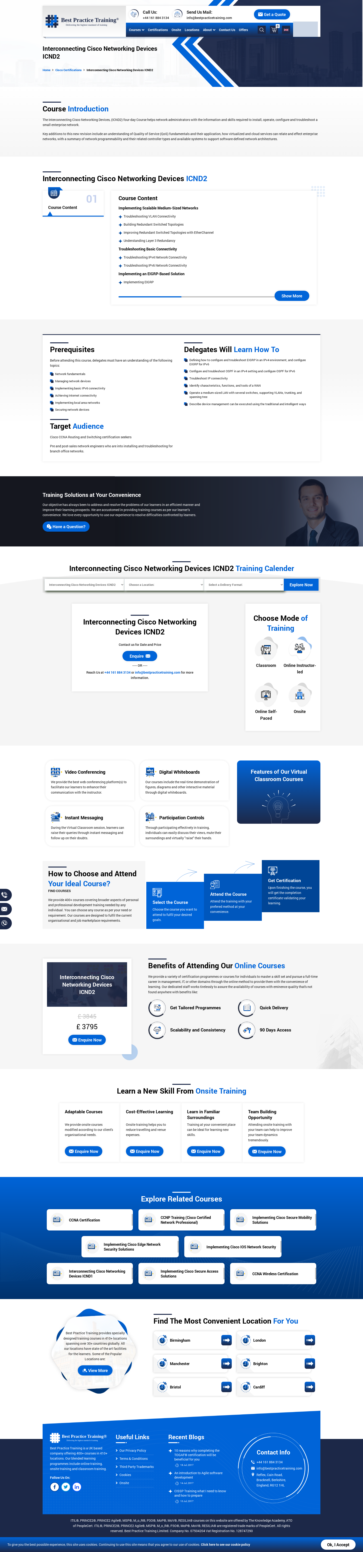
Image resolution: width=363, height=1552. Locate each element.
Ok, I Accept (338, 1544)
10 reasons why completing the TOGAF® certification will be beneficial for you (196, 1454)
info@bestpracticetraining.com (208, 18)
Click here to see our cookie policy (225, 1544)
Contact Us (226, 30)
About (208, 30)
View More (95, 1370)
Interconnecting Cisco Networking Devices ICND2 (120, 70)
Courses (135, 30)
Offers (242, 30)
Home (46, 70)
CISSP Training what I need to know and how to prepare (200, 1493)
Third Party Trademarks (135, 1466)
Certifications (157, 30)
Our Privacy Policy (131, 1450)
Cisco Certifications (68, 70)
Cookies (123, 1475)
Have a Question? (66, 526)
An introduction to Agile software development (198, 1475)
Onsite (175, 30)
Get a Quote (299, 14)
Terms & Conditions (132, 1458)
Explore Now (301, 584)
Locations (191, 30)
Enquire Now (87, 1040)
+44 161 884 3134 (155, 18)
